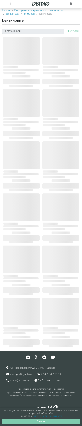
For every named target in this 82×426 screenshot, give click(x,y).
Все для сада (13, 14)
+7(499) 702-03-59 (18, 380)
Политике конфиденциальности (47, 416)
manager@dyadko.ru (19, 374)
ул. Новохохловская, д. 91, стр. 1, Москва (30, 367)
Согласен (41, 421)
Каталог (6, 10)
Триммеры (29, 14)
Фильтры (73, 31)
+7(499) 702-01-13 (49, 374)
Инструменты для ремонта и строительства (38, 10)
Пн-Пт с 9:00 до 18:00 (48, 380)
